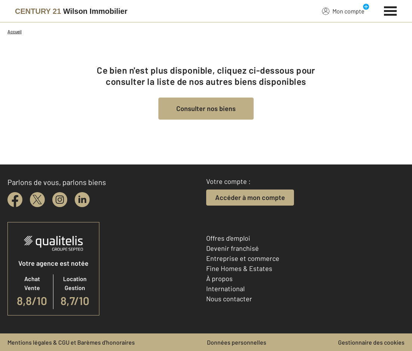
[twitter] (37, 199)
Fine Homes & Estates (239, 268)
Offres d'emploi (228, 238)
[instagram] (59, 199)
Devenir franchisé (232, 248)
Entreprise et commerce (242, 258)
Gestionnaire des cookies (371, 342)
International (225, 288)
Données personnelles (236, 342)
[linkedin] (82, 199)
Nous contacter (229, 299)
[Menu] (390, 10)
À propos (219, 278)
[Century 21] (71, 11)
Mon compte (343, 11)
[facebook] (14, 199)
